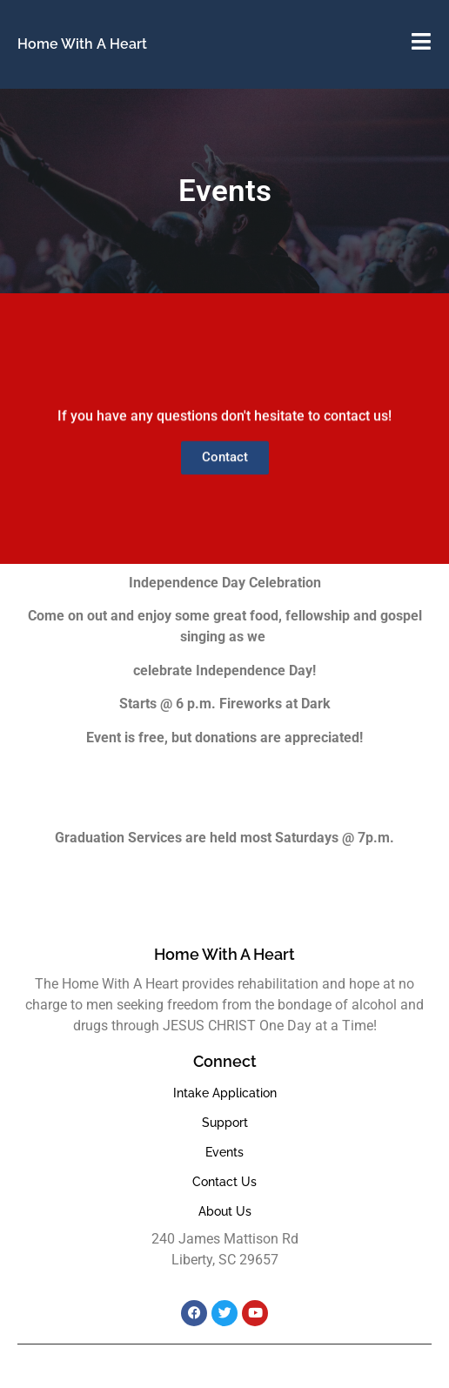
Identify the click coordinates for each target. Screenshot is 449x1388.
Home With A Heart (82, 44)
